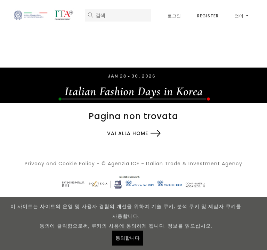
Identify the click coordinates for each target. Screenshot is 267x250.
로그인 (174, 16)
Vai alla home (127, 133)
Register (208, 16)
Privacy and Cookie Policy (60, 163)
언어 (240, 16)
